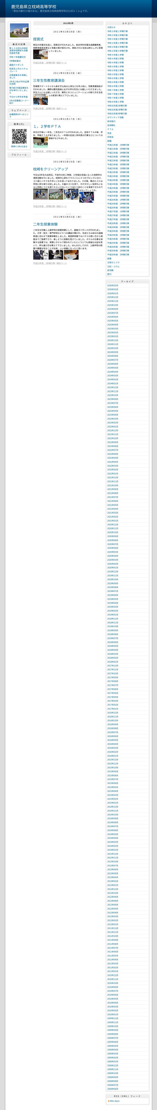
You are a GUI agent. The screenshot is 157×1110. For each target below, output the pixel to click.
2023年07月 (112, 402)
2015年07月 (112, 779)
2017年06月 (112, 689)
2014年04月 (112, 837)
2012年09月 (112, 896)
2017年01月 (112, 708)
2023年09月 (112, 399)
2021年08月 (112, 493)
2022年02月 (112, 469)
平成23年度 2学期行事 (118, 172)
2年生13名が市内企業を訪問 (19, 82)
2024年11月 (112, 344)
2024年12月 (112, 340)
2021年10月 (112, 485)
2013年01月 (112, 885)
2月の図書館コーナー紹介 (19, 101)
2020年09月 (112, 536)
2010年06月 (112, 994)
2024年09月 (112, 352)
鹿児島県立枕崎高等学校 (33, 6)
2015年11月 (112, 763)
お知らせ (111, 27)
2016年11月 (112, 716)
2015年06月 (112, 783)
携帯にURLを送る (19, 146)
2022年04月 (112, 461)
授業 (109, 258)
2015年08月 (112, 775)
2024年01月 (112, 383)
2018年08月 (112, 634)
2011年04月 (112, 959)
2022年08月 (112, 446)
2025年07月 (112, 312)
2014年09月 (112, 818)
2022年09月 (112, 442)
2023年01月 (112, 426)
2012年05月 (112, 908)
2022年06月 (112, 453)
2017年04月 (112, 696)
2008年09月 (112, 1077)
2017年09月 (112, 677)
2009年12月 (112, 1018)
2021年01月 (112, 520)
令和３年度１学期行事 (117, 31)
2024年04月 (112, 371)
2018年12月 (112, 618)
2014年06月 (112, 830)
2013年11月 (112, 857)
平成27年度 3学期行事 (118, 219)
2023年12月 (112, 387)
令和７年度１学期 (115, 89)
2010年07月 (112, 990)
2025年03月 (112, 328)
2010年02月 (112, 1010)
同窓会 (110, 136)
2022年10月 (112, 438)
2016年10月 (112, 720)
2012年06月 (112, 904)
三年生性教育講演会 (49, 80)
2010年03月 (112, 1006)
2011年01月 (112, 971)
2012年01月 (112, 924)
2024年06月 (112, 363)
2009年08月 (112, 1033)
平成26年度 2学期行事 (118, 203)
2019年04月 (112, 602)
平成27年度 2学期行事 (118, 215)
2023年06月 (112, 406)
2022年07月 (112, 449)
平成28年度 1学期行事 (118, 223)
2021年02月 (112, 516)
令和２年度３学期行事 (117, 50)
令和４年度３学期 (115, 62)
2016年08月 (112, 728)
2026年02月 (112, 289)
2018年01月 (112, 661)
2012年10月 (112, 892)
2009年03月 (112, 1053)
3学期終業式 (15, 60)
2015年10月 (112, 767)
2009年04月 (112, 1049)
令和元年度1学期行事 (117, 105)
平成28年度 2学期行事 (118, 227)
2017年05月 (112, 693)
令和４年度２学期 (115, 58)
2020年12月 (112, 524)
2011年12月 (112, 928)
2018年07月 (112, 638)
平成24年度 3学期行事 (118, 184)
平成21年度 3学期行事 (118, 152)
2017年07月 (112, 685)
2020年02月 (112, 563)
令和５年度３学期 (115, 74)
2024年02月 (112, 379)
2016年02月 (112, 751)
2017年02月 (112, 704)
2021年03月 (112, 512)
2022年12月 (112, 430)
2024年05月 (112, 367)
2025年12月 (112, 297)
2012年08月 (112, 900)
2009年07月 (112, 1037)
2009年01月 (112, 1061)
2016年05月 (112, 739)
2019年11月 (112, 575)
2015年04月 (112, 791)
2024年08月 (112, 355)
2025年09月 (112, 308)
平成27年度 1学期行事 (118, 211)
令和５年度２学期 (115, 70)
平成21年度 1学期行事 (118, 144)
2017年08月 (112, 681)
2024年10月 (112, 348)
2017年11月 (112, 669)
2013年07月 (112, 865)
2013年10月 (112, 861)
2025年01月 (112, 336)
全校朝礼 (111, 125)
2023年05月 (112, 410)
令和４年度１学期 (115, 54)
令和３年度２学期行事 (117, 35)
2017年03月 (112, 700)
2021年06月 (112, 500)
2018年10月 (112, 626)
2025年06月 (112, 316)
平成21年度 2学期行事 (118, 148)
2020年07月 (112, 544)
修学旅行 (111, 121)
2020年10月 (112, 532)
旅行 (109, 274)
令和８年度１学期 (115, 101)
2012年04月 (112, 912)
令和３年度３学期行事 (117, 38)
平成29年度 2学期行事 (118, 238)
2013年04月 (112, 877)
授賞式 (38, 38)
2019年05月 (112, 598)
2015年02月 (112, 798)
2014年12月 (112, 806)
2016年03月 (112, 747)
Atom (117, 1101)
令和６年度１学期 (115, 78)
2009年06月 (112, 1041)
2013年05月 (112, 873)
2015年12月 (112, 759)
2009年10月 (112, 1026)
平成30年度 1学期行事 (118, 246)
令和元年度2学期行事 (117, 109)
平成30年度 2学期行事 (118, 250)
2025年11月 (112, 301)
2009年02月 (112, 1057)
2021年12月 (112, 477)
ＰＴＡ (110, 129)
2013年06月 (112, 869)
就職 (109, 140)
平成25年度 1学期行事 (118, 187)
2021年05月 (112, 504)
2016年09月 (112, 724)
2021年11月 (112, 481)
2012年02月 (112, 920)
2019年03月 (112, 606)
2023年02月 (112, 422)
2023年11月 (112, 391)
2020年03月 (112, 559)
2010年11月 (112, 979)
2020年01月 (112, 567)
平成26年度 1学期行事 (118, 199)
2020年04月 (112, 555)
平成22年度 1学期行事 (118, 156)
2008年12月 (112, 1065)
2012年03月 (112, 916)
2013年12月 (112, 853)
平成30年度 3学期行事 (118, 254)
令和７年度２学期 (115, 93)
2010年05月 (112, 998)
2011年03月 (112, 963)
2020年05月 (112, 551)
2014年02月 (112, 845)
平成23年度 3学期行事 (118, 176)
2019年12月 (112, 571)
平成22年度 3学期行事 (44, 62)
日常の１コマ (113, 262)
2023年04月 (112, 414)
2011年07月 (112, 947)
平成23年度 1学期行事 (118, 168)
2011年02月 (112, 967)
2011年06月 (112, 951)
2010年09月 (112, 987)
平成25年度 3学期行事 (118, 195)
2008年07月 (112, 1085)
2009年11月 (112, 1022)
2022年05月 (112, 457)
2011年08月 (112, 943)
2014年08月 (112, 822)
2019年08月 (112, 587)
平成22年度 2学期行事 (118, 160)
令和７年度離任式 (17, 56)
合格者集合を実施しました (18, 76)
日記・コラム (113, 266)
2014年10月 (112, 814)
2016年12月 (112, 712)
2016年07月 (112, 732)
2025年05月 (112, 320)
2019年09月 (112, 583)
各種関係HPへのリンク (19, 115)
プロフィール (19, 155)
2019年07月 (112, 591)
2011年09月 (112, 939)
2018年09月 (112, 630)
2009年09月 (112, 1030)
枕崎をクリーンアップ (50, 168)
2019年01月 (112, 614)
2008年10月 (112, 1073)
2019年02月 (112, 610)
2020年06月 (112, 547)
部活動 (110, 270)
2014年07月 (112, 826)
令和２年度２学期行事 (117, 46)
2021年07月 (112, 497)
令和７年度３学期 (115, 97)
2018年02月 (112, 657)
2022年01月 (112, 473)
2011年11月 (112, 932)
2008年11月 (112, 1069)
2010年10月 (112, 983)
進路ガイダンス (16, 64)
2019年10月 (112, 579)
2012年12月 (112, 889)
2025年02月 (112, 332)
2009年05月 (112, 1045)
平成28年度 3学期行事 (118, 230)
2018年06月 (112, 642)
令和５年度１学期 (115, 66)
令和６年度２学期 (115, 82)
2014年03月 (112, 841)
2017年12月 (112, 665)
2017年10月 (112, 673)
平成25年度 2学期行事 (118, 191)
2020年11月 (112, 528)
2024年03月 (112, 375)
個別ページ (62, 62)
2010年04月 (112, 1002)
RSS (112, 1101)
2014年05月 (112, 834)
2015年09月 (112, 771)
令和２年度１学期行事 (117, 42)
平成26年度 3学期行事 (118, 207)
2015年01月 (112, 802)
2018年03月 (112, 653)
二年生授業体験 (45, 224)
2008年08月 (112, 1081)
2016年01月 (112, 755)
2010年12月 (112, 975)
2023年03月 (112, 418)
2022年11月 (112, 434)
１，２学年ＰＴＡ (47, 126)
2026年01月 (112, 293)
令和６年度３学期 (115, 86)
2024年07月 (112, 359)
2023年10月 (112, 395)
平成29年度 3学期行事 (118, 242)
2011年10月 (112, 935)
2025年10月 (112, 304)
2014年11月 (112, 810)
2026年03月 (112, 285)
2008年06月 (112, 1088)
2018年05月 (112, 645)
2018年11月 (112, 622)
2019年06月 (112, 595)
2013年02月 (112, 881)
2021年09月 (112, 489)
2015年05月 (112, 787)
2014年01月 (112, 849)
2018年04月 (112, 649)
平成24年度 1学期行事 (118, 180)
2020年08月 (112, 540)
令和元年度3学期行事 (117, 113)
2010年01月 (112, 1014)
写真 (109, 133)
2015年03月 (112, 794)
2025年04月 (112, 324)
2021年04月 (112, 508)
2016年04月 (112, 743)
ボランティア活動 (115, 117)
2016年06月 (112, 736)
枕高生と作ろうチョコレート (18, 70)
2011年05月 (112, 955)
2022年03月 (112, 465)
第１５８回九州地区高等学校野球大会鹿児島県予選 (18, 51)
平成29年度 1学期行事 (118, 234)
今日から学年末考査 (18, 96)
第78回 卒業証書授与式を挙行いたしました (19, 90)
